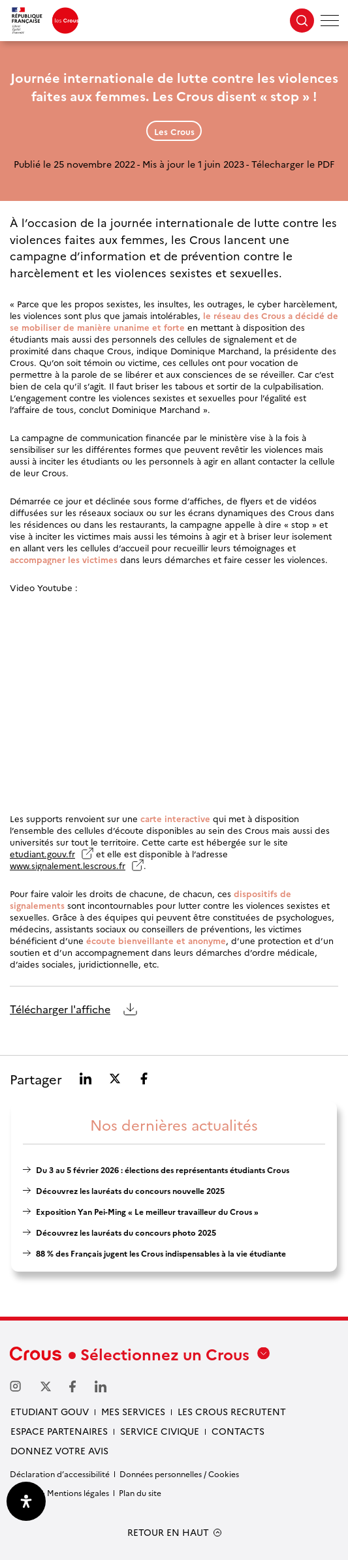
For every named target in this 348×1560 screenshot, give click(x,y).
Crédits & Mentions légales (59, 1492)
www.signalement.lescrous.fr (67, 865)
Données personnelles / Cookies (179, 1473)
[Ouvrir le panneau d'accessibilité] (26, 1501)
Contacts (238, 1430)
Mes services (133, 1411)
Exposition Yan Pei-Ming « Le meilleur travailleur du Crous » (147, 1211)
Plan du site (140, 1492)
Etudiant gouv (49, 1411)
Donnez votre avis (59, 1450)
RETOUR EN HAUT (168, 1532)
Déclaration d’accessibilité (60, 1473)
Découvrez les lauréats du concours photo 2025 (126, 1232)
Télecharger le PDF (292, 163)
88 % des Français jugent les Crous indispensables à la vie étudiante (161, 1253)
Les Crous (174, 131)
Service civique (159, 1430)
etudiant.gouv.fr (42, 853)
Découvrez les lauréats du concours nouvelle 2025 (130, 1190)
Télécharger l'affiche (60, 1009)
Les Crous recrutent (232, 1411)
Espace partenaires (59, 1430)
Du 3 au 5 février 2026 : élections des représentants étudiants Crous (162, 1169)
